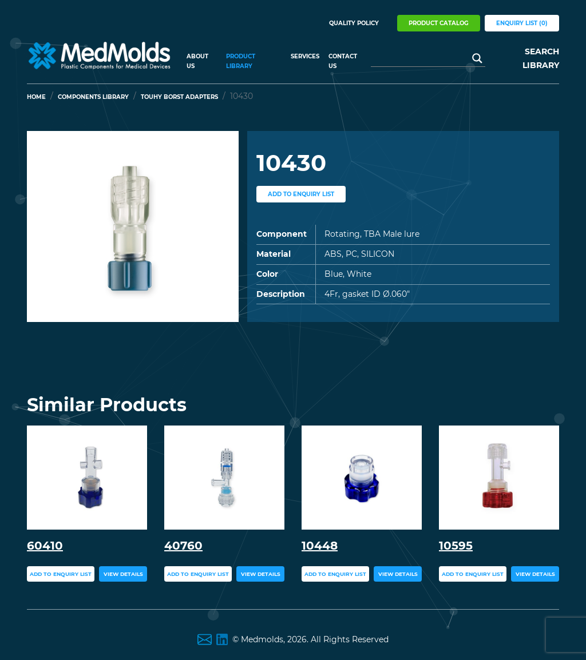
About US (197, 61)
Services (305, 56)
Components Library (93, 97)
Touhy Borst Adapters (179, 97)
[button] (43, 226)
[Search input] (422, 58)
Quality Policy (354, 23)
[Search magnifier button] (477, 58)
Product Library (240, 61)
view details (123, 574)
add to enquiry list (301, 194)
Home (36, 97)
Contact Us (342, 61)
